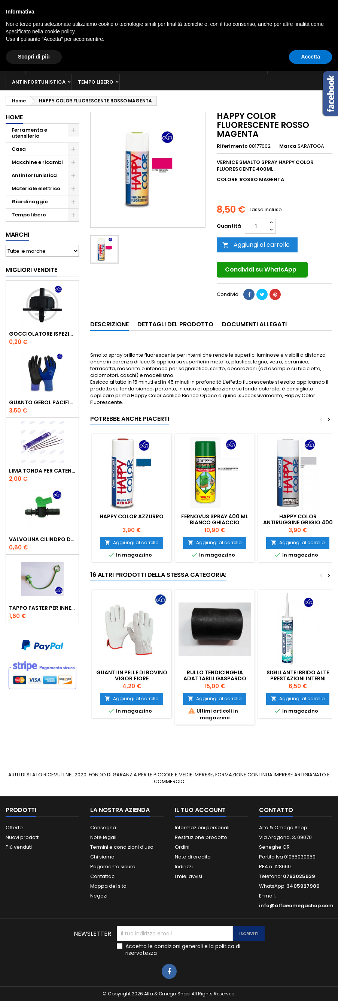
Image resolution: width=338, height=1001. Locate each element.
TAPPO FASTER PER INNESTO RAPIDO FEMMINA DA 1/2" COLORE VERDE (42, 608)
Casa (254, 65)
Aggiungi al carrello (256, 244)
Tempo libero (95, 82)
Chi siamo (102, 856)
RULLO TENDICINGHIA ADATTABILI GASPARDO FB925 (214, 678)
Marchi (17, 234)
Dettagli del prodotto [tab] (175, 324)
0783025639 (76, 6)
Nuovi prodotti (23, 837)
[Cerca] (169, 35)
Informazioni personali (202, 827)
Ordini (182, 847)
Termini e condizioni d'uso (121, 847)
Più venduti (19, 847)
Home (14, 117)
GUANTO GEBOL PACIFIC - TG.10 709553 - (42, 402)
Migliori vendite (31, 270)
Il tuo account (200, 810)
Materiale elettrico (207, 65)
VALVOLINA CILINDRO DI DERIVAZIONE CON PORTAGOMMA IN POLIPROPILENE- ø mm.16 (42, 539)
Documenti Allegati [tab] (254, 324)
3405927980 (139, 6)
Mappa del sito (108, 886)
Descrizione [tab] (109, 324)
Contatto (16, 6)
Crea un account (311, 6)
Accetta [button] (310, 986)
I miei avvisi (188, 876)
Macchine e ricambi (140, 65)
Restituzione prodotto (201, 837)
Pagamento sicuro (112, 866)
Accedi (275, 6)
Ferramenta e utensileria (66, 65)
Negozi (98, 895)
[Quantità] (256, 226)
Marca (287, 146)
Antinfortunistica (39, 82)
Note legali (103, 837)
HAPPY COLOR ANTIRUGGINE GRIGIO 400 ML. (298, 522)
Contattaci (103, 876)
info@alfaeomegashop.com (296, 905)
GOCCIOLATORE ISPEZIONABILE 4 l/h (42, 334)
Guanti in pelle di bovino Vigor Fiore (131, 675)
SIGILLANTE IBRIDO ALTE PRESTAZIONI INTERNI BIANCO (298, 678)
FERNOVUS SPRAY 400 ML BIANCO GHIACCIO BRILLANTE (214, 522)
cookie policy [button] (59, 961)
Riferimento (232, 146)
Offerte (14, 827)
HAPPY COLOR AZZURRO (132, 516)
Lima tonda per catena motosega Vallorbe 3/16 (42, 471)
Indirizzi (184, 866)
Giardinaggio (293, 65)
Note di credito (193, 856)
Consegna (103, 827)
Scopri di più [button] (34, 986)
